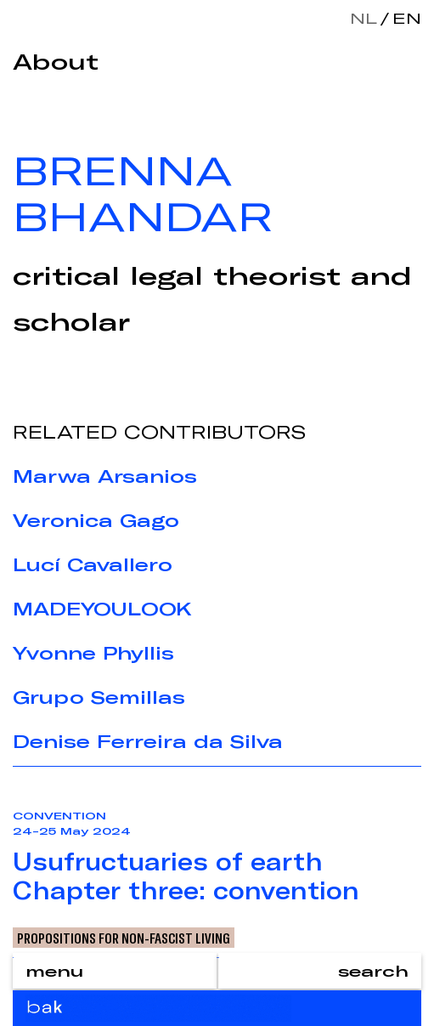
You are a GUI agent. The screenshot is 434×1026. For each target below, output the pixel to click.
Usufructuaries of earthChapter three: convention (186, 875)
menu (54, 970)
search (373, 970)
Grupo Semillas (99, 697)
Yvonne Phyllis (93, 653)
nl (363, 18)
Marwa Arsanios (105, 476)
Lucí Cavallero (92, 564)
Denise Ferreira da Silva (148, 741)
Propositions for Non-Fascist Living (123, 937)
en (403, 18)
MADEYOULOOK (102, 608)
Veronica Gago (96, 520)
